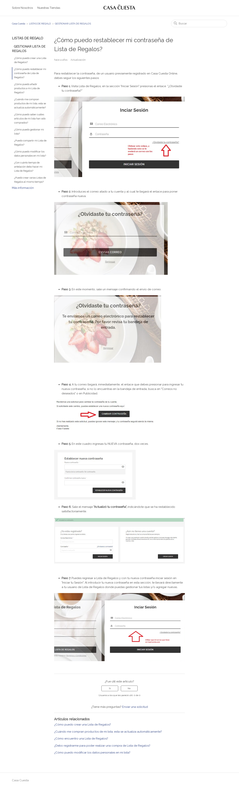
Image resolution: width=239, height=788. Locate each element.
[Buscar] (199, 23)
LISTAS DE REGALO (40, 23)
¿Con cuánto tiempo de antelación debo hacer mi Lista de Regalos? (28, 166)
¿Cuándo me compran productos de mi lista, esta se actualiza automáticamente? (30, 103)
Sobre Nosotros (22, 8)
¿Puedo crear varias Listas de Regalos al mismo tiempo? (30, 179)
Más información (23, 188)
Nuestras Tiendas (48, 8)
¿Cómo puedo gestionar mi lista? (29, 131)
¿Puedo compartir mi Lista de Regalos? (30, 142)
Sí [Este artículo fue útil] (110, 688)
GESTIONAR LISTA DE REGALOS (73, 23)
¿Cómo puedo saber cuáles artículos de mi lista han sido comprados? (30, 118)
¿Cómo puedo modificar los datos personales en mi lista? (30, 153)
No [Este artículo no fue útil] (129, 688)
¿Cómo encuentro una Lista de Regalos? (81, 738)
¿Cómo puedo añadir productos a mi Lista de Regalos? (27, 88)
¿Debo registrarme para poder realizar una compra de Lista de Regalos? (102, 745)
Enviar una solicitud (135, 707)
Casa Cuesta (18, 23)
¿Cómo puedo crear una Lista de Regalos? (30, 60)
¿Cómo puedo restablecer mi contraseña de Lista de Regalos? (30, 73)
